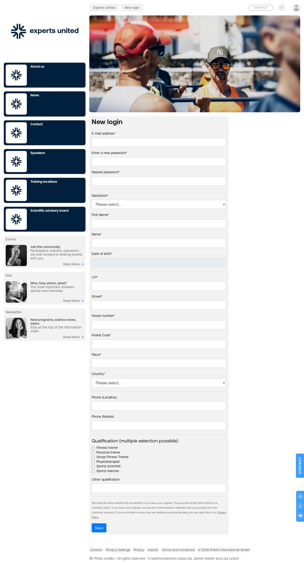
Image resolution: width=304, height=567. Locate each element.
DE (282, 7)
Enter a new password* (109, 153)
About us (37, 66)
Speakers (37, 153)
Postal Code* (101, 335)
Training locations (43, 181)
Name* (97, 234)
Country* (98, 374)
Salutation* (100, 195)
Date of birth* (102, 254)
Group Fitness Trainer (112, 457)
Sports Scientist (108, 466)
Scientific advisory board (49, 210)
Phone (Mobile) (103, 416)
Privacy (154, 551)
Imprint (174, 551)
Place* (96, 354)
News (34, 95)
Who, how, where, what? (48, 283)
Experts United (104, 7)
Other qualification (106, 479)
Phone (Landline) (104, 397)
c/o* (95, 277)
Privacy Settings (127, 551)
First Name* (100, 215)
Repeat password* (106, 172)
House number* (103, 316)
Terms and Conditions (205, 551)
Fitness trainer (107, 448)
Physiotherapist (108, 462)
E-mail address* (104, 133)
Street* (97, 296)
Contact (36, 124)
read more (71, 264)
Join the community (45, 247)
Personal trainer (108, 452)
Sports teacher (107, 471)
